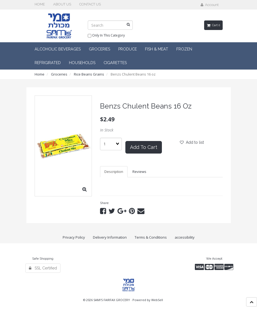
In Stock (106, 130)
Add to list (192, 142)
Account (210, 5)
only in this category (106, 35)
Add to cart (143, 147)
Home (39, 74)
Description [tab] (113, 171)
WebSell (157, 300)
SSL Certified (43, 268)
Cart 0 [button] (213, 25)
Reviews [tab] (139, 171)
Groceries (59, 74)
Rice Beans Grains (89, 74)
